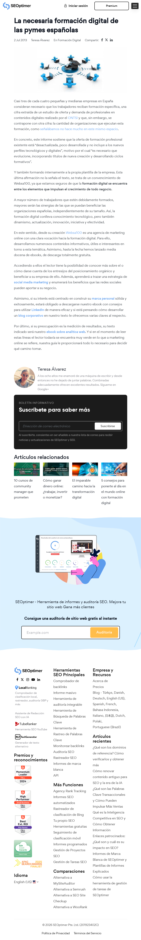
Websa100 (74, 233)
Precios (98, 687)
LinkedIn (38, 310)
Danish (119, 692)
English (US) (115, 698)
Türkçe (107, 692)
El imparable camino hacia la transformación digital (83, 488)
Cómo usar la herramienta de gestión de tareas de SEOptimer (110, 886)
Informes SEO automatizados (64, 800)
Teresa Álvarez (40, 40)
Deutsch (99, 698)
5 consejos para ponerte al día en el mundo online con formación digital (113, 491)
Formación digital (69, 40)
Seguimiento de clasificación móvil (67, 835)
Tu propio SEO (64, 820)
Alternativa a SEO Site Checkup (69, 898)
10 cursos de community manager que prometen (23, 488)
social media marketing (31, 282)
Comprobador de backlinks (66, 684)
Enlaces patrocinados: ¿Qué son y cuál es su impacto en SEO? (109, 842)
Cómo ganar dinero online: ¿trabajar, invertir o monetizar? (55, 488)
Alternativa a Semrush (69, 889)
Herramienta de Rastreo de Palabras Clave (67, 734)
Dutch (120, 715)
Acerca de (100, 681)
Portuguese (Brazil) (107, 727)
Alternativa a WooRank (70, 907)
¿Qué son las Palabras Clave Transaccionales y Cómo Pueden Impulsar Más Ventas (109, 798)
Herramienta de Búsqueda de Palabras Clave (69, 716)
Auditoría (104, 632)
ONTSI (73, 118)
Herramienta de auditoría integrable (67, 702)
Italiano (98, 715)
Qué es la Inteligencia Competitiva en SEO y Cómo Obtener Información (109, 821)
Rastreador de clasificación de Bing (68, 812)
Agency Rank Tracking (69, 791)
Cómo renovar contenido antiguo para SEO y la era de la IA (110, 777)
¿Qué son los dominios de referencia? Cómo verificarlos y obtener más (109, 756)
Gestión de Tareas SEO (70, 862)
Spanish (98, 704)
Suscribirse (108, 426)
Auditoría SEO (63, 752)
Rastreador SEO (64, 758)
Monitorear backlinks (68, 746)
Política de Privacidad (56, 933)
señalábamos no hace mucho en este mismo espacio (79, 129)
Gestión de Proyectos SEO (69, 853)
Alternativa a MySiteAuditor (64, 880)
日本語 (109, 715)
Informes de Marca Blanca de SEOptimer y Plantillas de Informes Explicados (110, 863)
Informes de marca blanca (67, 766)
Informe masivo (64, 693)
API (55, 775)
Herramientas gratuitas (70, 826)
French (111, 704)
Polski (97, 721)
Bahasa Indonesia (105, 710)
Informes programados (70, 844)
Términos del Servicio (87, 933)
